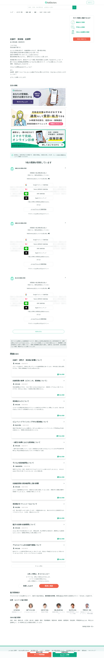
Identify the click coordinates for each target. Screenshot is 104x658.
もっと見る (38, 566)
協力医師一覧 (34, 650)
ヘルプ (41, 650)
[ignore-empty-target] (52, 7)
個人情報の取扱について (58, 650)
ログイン (90, 2)
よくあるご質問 (13, 650)
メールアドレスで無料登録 (38, 209)
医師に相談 (49, 586)
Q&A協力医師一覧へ (88, 626)
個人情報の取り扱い (41, 172)
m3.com (82, 596)
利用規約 (32, 172)
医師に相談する (81, 39)
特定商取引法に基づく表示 (73, 650)
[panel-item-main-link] (38, 367)
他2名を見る (38, 331)
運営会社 (84, 650)
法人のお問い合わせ (24, 650)
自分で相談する (62, 155)
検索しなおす (28, 586)
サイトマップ (92, 650)
